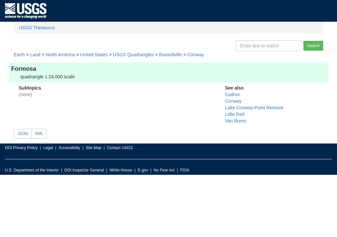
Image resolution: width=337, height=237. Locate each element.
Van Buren (235, 120)
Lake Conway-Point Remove (254, 107)
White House (121, 170)
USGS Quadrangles (133, 54)
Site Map (93, 147)
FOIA (185, 170)
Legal (48, 147)
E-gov (143, 170)
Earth (19, 54)
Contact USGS (120, 147)
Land (35, 54)
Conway (195, 54)
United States (94, 54)
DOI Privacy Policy (21, 147)
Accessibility (69, 147)
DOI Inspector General (84, 170)
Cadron (232, 94)
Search (313, 45)
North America (60, 54)
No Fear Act (164, 170)
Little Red (235, 114)
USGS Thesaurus (37, 27)
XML (39, 133)
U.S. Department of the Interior (32, 170)
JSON (22, 133)
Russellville (170, 54)
